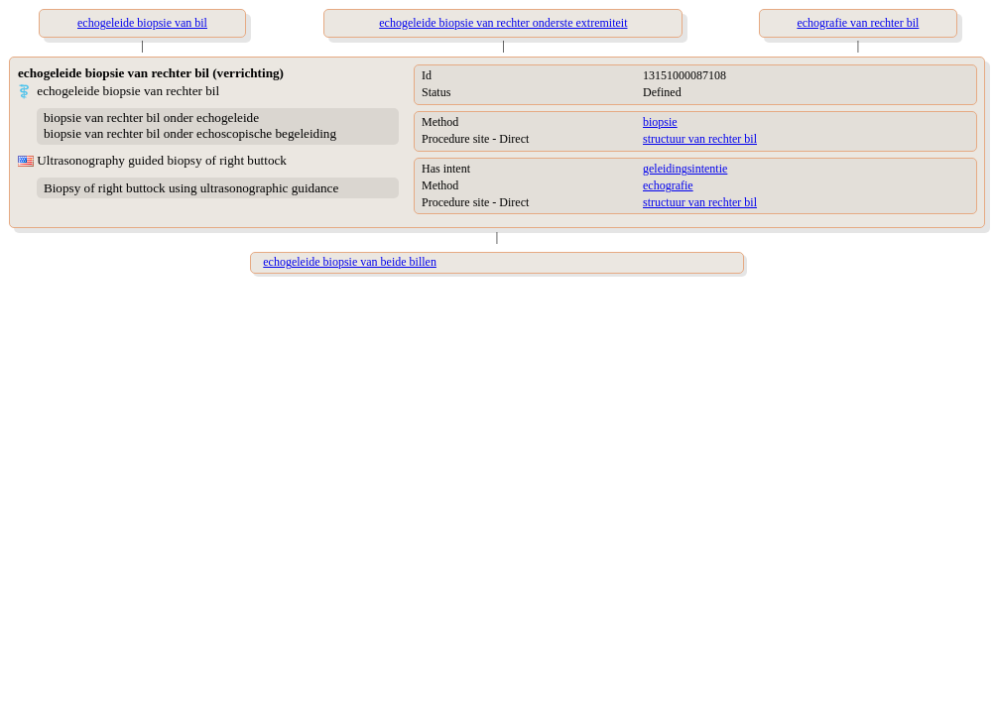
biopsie (660, 122)
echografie (668, 185)
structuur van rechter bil (700, 139)
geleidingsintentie (685, 169)
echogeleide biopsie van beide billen (349, 262)
